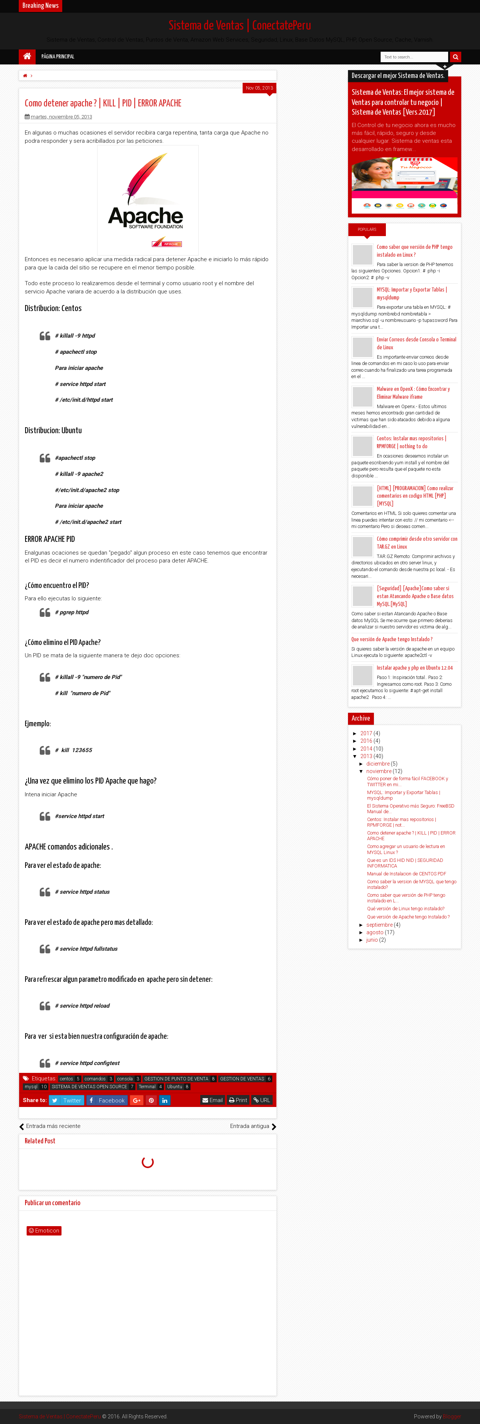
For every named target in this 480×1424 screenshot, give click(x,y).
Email (212, 1100)
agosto (375, 932)
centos (66, 1078)
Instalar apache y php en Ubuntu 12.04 (415, 668)
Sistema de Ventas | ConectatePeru (240, 26)
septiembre (380, 925)
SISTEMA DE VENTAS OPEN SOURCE (89, 1086)
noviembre (379, 771)
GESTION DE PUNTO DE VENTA (176, 1078)
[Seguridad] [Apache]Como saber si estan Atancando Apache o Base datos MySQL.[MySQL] (415, 596)
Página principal (58, 57)
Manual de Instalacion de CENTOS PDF (406, 874)
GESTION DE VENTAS (242, 1078)
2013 (367, 756)
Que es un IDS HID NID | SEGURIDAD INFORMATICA (405, 863)
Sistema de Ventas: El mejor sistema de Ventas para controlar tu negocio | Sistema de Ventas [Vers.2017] (403, 102)
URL (262, 1100)
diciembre (378, 764)
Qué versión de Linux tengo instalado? (405, 908)
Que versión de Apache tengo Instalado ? (392, 639)
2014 (367, 749)
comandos (95, 1078)
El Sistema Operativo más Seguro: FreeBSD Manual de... (410, 808)
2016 (367, 741)
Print (238, 1100)
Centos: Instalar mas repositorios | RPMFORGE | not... (401, 822)
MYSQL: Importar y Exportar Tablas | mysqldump (403, 795)
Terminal (147, 1086)
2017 (367, 733)
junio (372, 940)
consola (125, 1078)
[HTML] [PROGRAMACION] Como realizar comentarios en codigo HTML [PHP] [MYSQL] (415, 496)
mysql (31, 1086)
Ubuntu (174, 1086)
